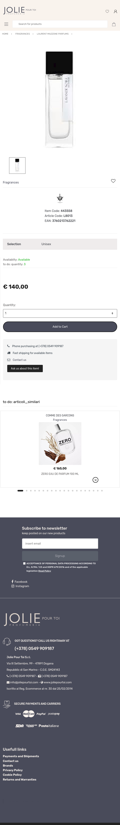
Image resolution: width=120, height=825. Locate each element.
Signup (60, 556)
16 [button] (85, 490)
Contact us (16, 360)
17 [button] (89, 490)
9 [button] (56, 490)
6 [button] (43, 490)
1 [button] (20, 490)
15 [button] (81, 490)
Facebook (19, 581)
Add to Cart (60, 326)
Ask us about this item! (25, 368)
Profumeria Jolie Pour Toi (23, 801)
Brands (8, 765)
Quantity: (9, 305)
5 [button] (39, 490)
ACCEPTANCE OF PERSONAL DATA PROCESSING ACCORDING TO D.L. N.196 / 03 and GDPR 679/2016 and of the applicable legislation (61, 567)
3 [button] (31, 490)
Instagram (20, 586)
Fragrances (11, 182)
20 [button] (102, 490)
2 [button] (26, 490)
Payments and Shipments (21, 756)
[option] (60, 100)
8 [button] (51, 490)
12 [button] (68, 490)
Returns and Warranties (19, 779)
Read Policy (44, 571)
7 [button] (47, 490)
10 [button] (60, 490)
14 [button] (77, 490)
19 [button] (98, 490)
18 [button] (93, 490)
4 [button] (35, 490)
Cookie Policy (12, 775)
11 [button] (64, 490)
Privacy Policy (13, 770)
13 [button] (72, 490)
